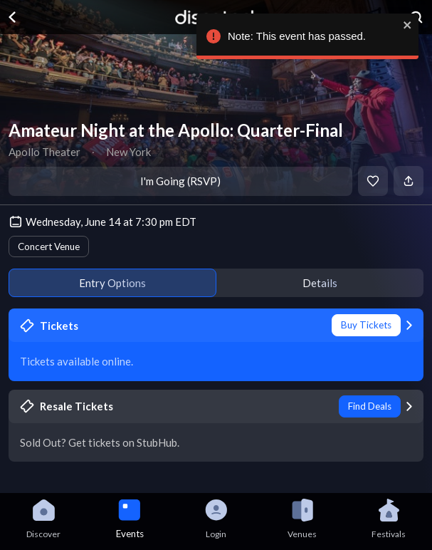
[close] (406, 25)
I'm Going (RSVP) (180, 181)
